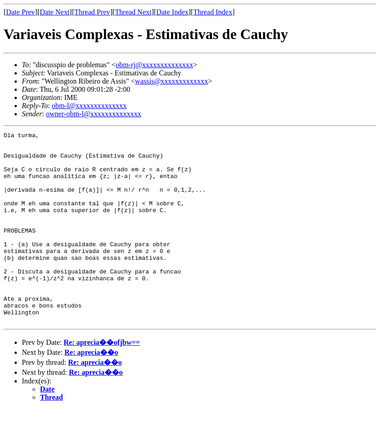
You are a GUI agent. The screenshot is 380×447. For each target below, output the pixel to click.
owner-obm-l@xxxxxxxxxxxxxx (93, 114)
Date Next (55, 12)
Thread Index (212, 12)
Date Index (172, 12)
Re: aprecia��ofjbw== (102, 380)
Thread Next (133, 12)
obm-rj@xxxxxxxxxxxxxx (154, 65)
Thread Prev (92, 12)
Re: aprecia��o (91, 390)
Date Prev (20, 12)
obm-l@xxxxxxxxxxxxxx (89, 105)
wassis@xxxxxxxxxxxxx (171, 81)
